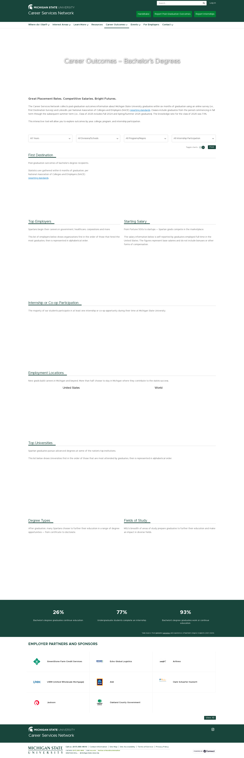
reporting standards (140, 110)
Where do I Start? (37, 25)
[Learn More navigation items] (87, 25)
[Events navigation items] (139, 25)
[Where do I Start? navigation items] (48, 25)
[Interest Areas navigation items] (69, 25)
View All (210, 718)
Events (134, 25)
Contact (166, 25)
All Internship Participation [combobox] (187, 138)
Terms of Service (145, 747)
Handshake (143, 14)
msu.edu (93, 750)
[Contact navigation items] (172, 25)
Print (211, 147)
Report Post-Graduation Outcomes (172, 14)
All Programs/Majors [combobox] (136, 138)
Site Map (113, 747)
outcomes (166, 633)
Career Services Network (51, 736)
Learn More (80, 25)
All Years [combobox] (34, 138)
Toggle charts (195, 147)
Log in (213, 3)
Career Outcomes (117, 25)
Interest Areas (60, 25)
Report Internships (205, 14)
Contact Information (98, 747)
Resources (97, 25)
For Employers (151, 25)
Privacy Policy (162, 747)
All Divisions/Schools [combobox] (88, 138)
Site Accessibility (127, 747)
